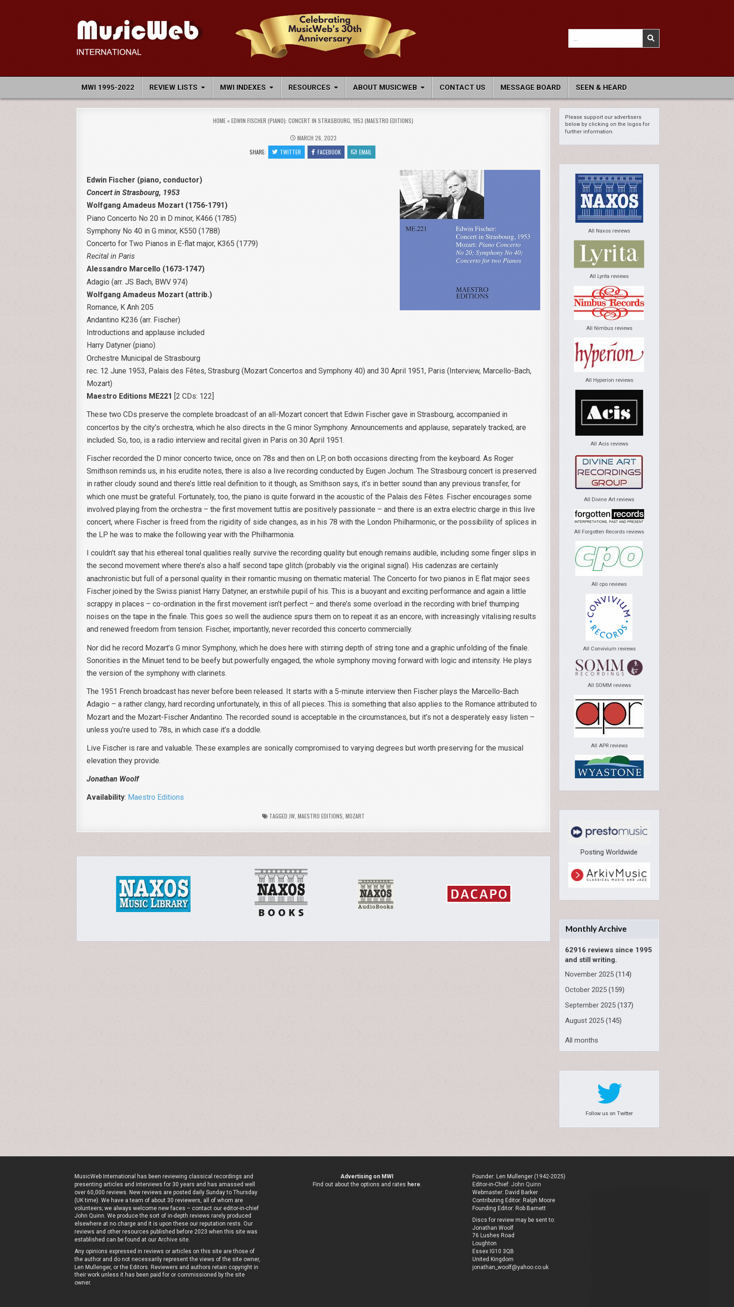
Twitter (286, 152)
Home (219, 120)
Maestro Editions (156, 797)
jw (292, 816)
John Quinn (526, 1184)
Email (361, 152)
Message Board (530, 87)
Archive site (173, 1239)
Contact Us (462, 87)
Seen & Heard (601, 87)
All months (581, 1040)
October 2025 (586, 990)
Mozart (355, 816)
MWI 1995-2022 (107, 87)
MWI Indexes (243, 87)
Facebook (326, 152)
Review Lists (173, 87)
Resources (309, 87)
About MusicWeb (385, 87)
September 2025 (590, 1005)
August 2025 (584, 1020)
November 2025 (589, 974)
